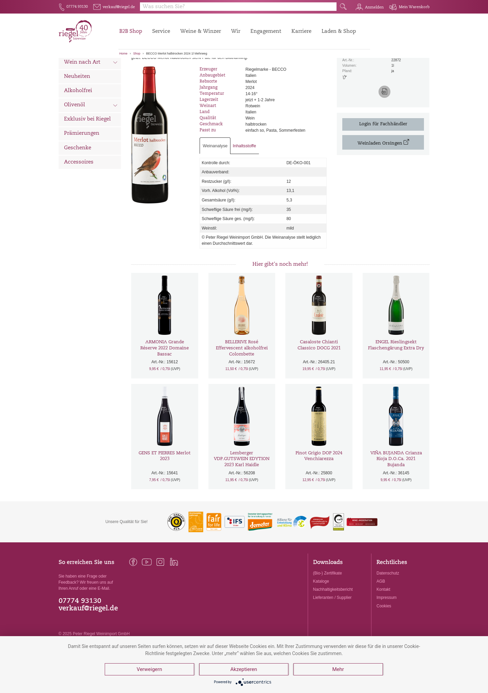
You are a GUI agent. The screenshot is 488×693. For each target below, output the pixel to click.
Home (123, 53)
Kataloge (321, 617)
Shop (136, 53)
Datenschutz (388, 608)
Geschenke (77, 183)
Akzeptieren (243, 669)
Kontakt (383, 625)
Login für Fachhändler (383, 160)
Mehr (338, 669)
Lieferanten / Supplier (332, 633)
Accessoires (79, 197)
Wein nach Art (91, 99)
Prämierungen (81, 169)
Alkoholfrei (78, 126)
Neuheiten (77, 112)
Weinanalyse (215, 181)
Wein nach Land (91, 84)
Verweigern (149, 669)
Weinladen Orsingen (383, 178)
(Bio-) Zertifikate (327, 608)
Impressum (386, 633)
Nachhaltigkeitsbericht (333, 625)
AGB (381, 617)
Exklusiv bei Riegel (87, 155)
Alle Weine (77, 69)
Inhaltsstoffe (244, 181)
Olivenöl (91, 141)
